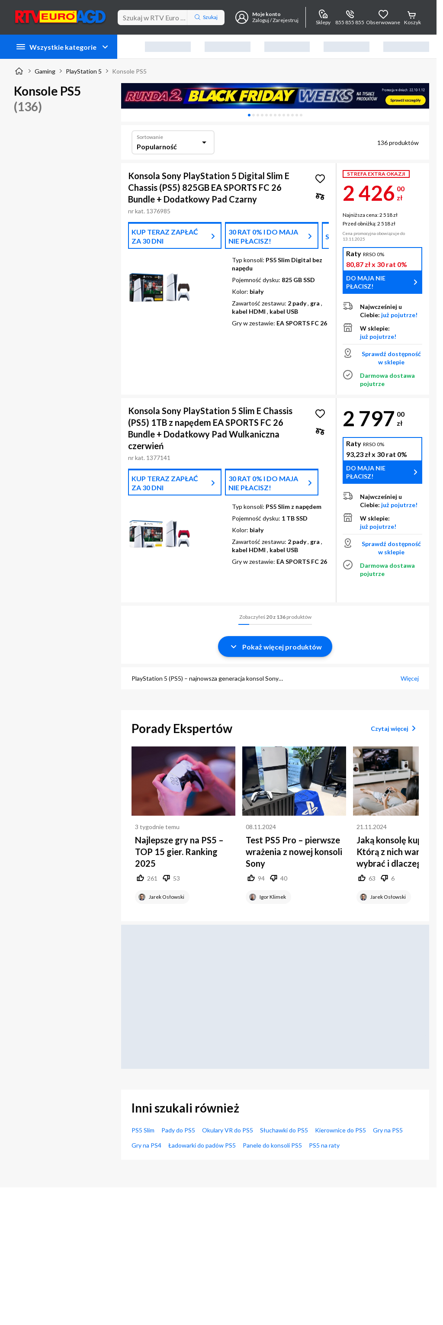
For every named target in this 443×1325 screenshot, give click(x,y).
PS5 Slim (143, 1130)
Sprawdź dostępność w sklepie (391, 358)
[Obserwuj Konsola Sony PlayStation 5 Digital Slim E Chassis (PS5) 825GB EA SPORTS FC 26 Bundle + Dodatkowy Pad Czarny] (320, 178)
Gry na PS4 (146, 1145)
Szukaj (206, 17)
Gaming (45, 71)
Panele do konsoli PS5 (272, 1145)
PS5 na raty (324, 1145)
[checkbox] (320, 196)
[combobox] (173, 142)
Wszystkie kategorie (63, 47)
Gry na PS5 (388, 1130)
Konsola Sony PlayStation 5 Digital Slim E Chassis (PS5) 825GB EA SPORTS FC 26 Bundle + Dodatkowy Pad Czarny (208, 187)
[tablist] (275, 115)
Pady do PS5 (178, 1130)
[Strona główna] (19, 71)
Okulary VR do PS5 (227, 1130)
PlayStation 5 (84, 71)
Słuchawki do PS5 (284, 1130)
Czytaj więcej (395, 728)
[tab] (249, 115)
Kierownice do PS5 (340, 1130)
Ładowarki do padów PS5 (202, 1145)
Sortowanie (150, 137)
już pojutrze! (399, 314)
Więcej (410, 678)
